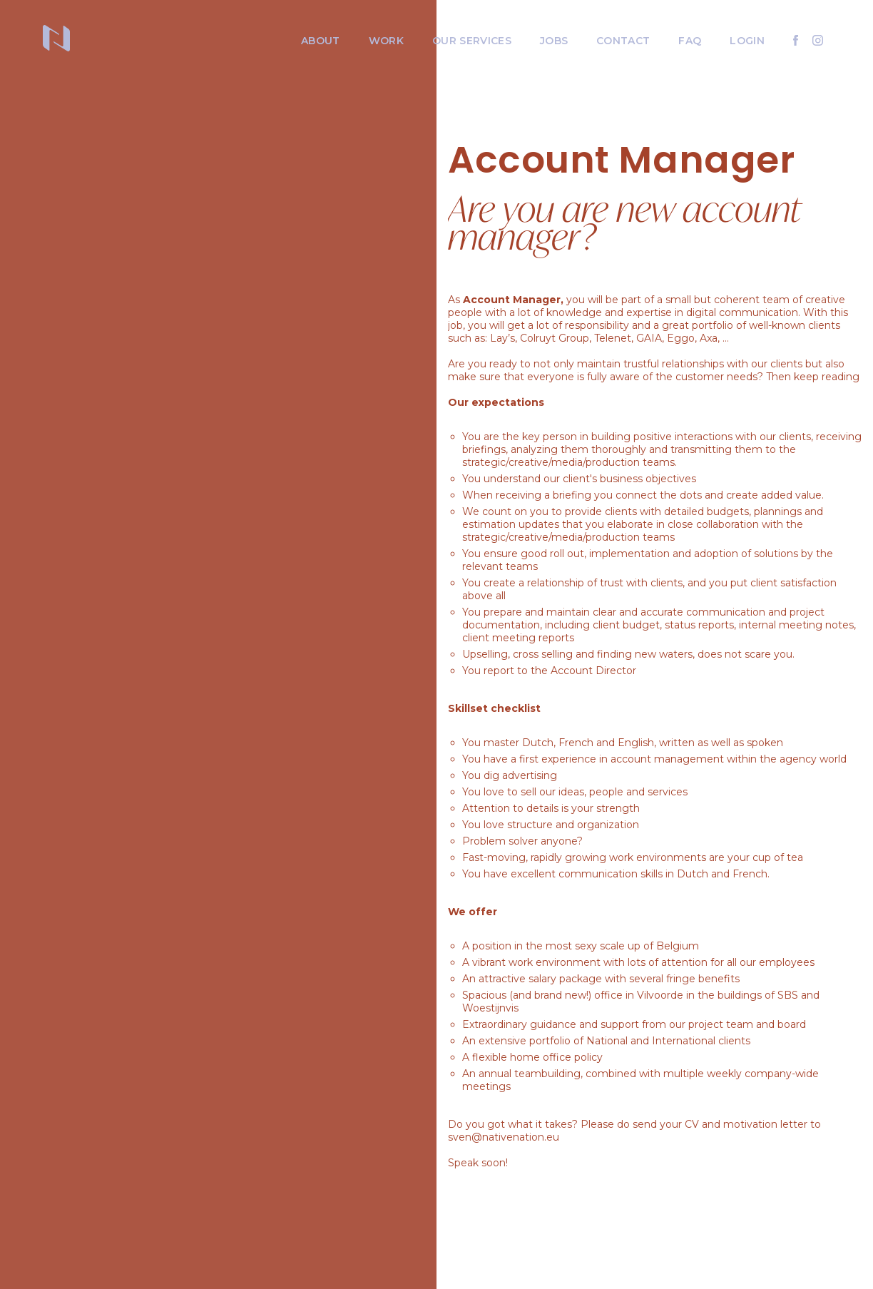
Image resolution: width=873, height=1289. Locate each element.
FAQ (689, 40)
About (320, 40)
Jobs (554, 40)
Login (747, 40)
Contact (623, 40)
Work (386, 40)
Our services (471, 40)
